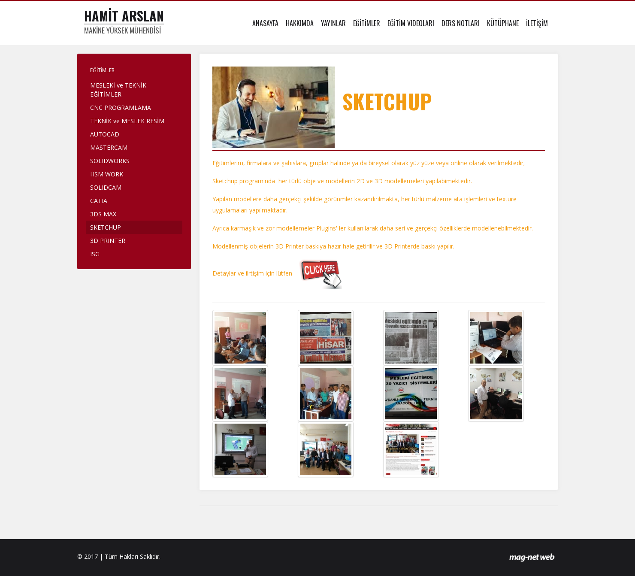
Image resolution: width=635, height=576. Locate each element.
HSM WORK (106, 174)
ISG (95, 254)
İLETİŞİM (537, 23)
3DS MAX (103, 214)
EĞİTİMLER (366, 23)
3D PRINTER (107, 240)
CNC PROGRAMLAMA (120, 107)
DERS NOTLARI (460, 23)
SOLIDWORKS (110, 161)
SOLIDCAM (105, 187)
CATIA (98, 201)
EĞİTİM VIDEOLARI (410, 23)
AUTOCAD (104, 134)
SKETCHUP (105, 227)
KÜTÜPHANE (503, 23)
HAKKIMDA (300, 23)
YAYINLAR (333, 23)
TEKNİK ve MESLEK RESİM (127, 121)
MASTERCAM (108, 147)
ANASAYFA (265, 23)
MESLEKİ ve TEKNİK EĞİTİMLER (118, 89)
